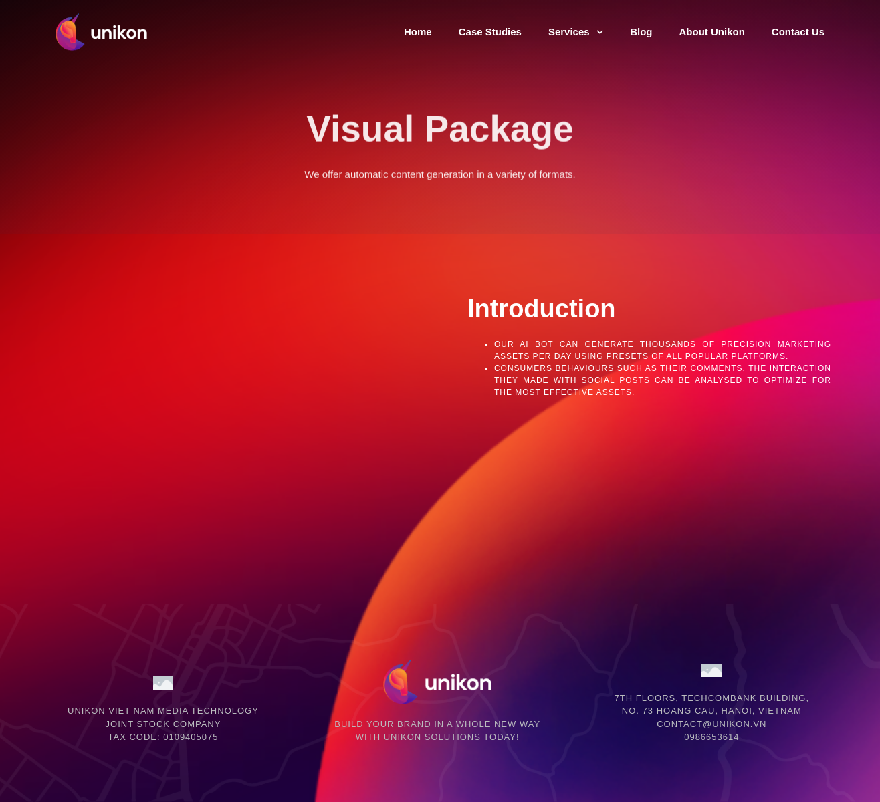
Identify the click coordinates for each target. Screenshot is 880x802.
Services (575, 32)
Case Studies (490, 31)
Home (418, 31)
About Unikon (711, 31)
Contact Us (798, 31)
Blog (641, 31)
